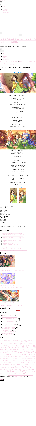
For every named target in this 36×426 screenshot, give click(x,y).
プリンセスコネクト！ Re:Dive (8, 327)
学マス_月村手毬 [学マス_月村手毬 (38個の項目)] (24, 367)
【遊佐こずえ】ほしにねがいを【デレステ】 (11, 288)
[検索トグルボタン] (1, 33)
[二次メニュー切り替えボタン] (1, 2)
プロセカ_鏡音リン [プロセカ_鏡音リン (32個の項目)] (22, 362)
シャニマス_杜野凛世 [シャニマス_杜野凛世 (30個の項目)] (8, 343)
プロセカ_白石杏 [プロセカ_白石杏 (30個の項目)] (17, 360)
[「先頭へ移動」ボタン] (2, 380)
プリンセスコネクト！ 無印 (8, 328)
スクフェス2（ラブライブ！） (8, 324)
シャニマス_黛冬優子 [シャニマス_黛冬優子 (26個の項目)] (26, 345)
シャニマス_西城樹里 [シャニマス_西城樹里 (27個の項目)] (4, 345)
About (3, 8)
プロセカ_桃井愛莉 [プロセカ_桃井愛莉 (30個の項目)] (28, 359)
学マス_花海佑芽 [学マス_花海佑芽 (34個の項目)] (7, 371)
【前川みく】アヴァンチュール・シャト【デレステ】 (13, 234)
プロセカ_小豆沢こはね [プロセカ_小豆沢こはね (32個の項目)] (27, 349)
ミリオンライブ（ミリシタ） (8, 331)
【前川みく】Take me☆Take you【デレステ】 (12, 242)
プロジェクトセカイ (6, 330)
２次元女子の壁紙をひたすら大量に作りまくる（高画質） (20, 375)
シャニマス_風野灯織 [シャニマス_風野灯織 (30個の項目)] (15, 345)
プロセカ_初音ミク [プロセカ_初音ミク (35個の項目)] (16, 347)
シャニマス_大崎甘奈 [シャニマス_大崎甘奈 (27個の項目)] (13, 340)
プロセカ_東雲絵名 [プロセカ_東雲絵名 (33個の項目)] (14, 359)
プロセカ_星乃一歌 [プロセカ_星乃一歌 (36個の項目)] (21, 354)
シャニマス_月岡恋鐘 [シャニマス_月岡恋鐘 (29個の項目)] (21, 342)
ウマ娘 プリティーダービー (8, 315)
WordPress (2, 378)
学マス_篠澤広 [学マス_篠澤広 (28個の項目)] (20, 369)
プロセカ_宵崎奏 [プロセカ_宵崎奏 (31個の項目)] (13, 349)
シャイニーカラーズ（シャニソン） (9, 317)
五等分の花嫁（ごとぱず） (8, 333)
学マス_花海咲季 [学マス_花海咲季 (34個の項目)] (22, 371)
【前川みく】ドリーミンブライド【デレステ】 (12, 233)
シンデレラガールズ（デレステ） (7, 64)
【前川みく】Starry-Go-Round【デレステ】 (12, 240)
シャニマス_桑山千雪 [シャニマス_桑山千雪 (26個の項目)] (19, 343)
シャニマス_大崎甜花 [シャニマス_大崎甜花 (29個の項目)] (24, 340)
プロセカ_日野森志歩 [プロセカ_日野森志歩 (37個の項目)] (24, 352)
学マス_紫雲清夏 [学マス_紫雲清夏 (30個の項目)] (29, 369)
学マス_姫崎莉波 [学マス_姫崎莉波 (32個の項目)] (8, 367)
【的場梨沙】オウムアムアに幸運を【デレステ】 (12, 270)
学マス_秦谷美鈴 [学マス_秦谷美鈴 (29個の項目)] (11, 369)
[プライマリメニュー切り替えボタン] (1, 49)
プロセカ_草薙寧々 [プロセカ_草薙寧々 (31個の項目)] (8, 362)
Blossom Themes (18, 376)
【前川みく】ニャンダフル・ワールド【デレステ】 (13, 237)
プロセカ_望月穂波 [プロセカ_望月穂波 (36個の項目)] (16, 357)
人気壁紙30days (5, 9)
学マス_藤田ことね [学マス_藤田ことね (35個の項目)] (17, 373)
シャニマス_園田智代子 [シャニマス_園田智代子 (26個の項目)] (4, 340)
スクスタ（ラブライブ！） (8, 323)
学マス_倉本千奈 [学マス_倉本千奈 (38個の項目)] (15, 364)
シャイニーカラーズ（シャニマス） (9, 318)
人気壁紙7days (5, 12)
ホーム (3, 6)
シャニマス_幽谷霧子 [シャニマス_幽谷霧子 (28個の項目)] (9, 342)
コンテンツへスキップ (4, 0)
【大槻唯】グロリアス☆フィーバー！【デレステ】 (13, 305)
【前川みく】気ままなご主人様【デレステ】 (11, 239)
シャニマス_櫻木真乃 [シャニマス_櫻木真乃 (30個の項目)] (29, 343)
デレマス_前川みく (4, 247)
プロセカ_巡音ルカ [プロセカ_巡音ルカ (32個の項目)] (7, 352)
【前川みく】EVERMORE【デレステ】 (10, 244)
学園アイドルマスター (7, 334)
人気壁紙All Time (6, 10)
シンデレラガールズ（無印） (8, 321)
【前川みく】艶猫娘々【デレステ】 (9, 243)
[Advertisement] (11, 23)
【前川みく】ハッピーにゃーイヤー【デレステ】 (12, 236)
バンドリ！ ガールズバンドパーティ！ (10, 326)
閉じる (2, 51)
